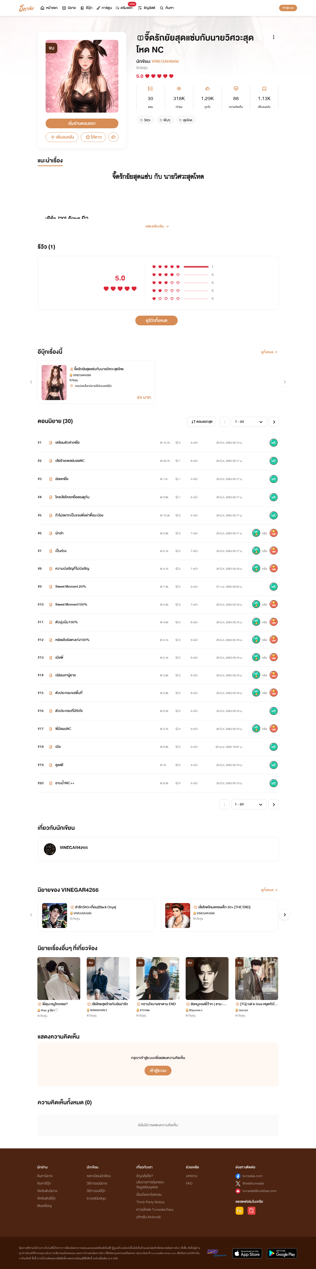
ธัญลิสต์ (146, 8)
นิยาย (69, 8)
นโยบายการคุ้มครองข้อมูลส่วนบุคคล (150, 1184)
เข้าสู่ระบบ (288, 7)
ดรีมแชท (125, 6)
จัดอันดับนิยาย (47, 1191)
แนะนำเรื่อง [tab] (50, 160)
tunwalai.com (252, 1176)
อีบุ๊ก (86, 8)
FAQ (189, 1183)
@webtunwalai (253, 1183)
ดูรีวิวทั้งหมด (156, 320)
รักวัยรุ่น (142, 68)
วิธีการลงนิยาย (97, 1183)
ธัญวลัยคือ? (144, 1176)
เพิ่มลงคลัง (62, 137)
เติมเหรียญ (44, 1206)
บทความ (191, 1176)
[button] (158, 224)
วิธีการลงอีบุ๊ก (96, 1191)
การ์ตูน (104, 8)
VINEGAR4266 (165, 61)
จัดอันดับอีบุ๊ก (46, 1198)
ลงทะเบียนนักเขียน (99, 1176)
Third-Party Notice (150, 1202)
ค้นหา (166, 8)
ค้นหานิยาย (45, 1176)
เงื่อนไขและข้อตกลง (148, 1195)
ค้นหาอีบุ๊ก (44, 1183)
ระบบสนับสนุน (96, 1198)
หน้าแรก (49, 8)
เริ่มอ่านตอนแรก (81, 123)
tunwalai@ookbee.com (259, 1191)
